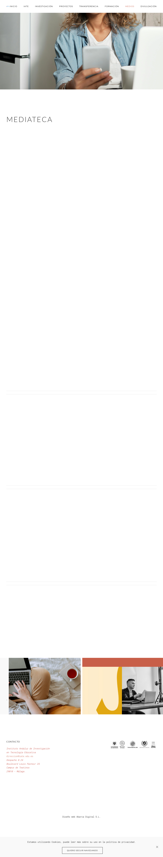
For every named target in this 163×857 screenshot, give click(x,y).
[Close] (157, 847)
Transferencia (88, 6)
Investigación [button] (44, 6)
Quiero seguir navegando (82, 850)
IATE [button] (26, 6)
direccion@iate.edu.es (19, 756)
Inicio (13, 6)
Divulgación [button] (149, 6)
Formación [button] (112, 6)
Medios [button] (129, 6)
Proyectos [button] (66, 6)
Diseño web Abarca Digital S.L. (81, 816)
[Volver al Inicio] (8, 6)
